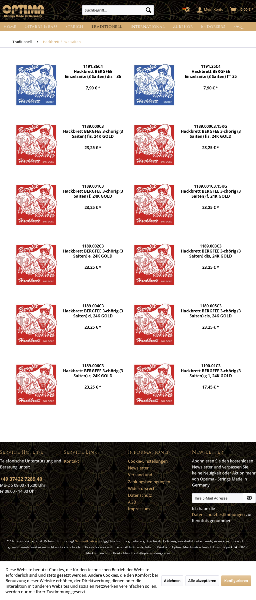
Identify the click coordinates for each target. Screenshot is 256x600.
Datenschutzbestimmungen (218, 514)
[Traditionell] (107, 26)
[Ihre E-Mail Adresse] (217, 498)
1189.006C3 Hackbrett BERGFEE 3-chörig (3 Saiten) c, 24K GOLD (93, 370)
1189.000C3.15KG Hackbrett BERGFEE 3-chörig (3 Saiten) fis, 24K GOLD (211, 131)
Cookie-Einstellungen (148, 461)
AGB (132, 502)
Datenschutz (140, 495)
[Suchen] (148, 10)
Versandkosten (86, 541)
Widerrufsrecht (142, 488)
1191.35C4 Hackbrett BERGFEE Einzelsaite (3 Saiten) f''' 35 (211, 71)
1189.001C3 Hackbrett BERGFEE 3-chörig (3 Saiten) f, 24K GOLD (93, 191)
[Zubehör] (183, 26)
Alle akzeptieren (202, 580)
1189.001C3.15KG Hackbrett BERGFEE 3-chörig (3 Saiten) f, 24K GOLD (211, 191)
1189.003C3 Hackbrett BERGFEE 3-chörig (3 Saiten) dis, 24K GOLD (211, 251)
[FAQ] (237, 26)
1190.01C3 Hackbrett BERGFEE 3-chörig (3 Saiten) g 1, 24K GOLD (211, 370)
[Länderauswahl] (188, 10)
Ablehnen (172, 580)
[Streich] (74, 26)
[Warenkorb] (242, 10)
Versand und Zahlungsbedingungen (149, 478)
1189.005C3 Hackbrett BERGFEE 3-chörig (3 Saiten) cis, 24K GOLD (211, 310)
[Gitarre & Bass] (41, 26)
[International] (147, 26)
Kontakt (71, 461)
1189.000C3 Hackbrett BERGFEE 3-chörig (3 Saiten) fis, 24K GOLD (93, 131)
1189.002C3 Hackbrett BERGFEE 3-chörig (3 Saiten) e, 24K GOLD (93, 251)
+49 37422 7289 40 (21, 479)
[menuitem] (118, 10)
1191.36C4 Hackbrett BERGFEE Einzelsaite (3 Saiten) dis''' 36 (93, 71)
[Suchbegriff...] (118, 10)
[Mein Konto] (210, 10)
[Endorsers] (213, 26)
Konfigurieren (236, 580)
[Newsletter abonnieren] (249, 498)
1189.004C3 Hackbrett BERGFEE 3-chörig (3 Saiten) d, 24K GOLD (93, 310)
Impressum (139, 509)
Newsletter (138, 468)
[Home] (10, 26)
